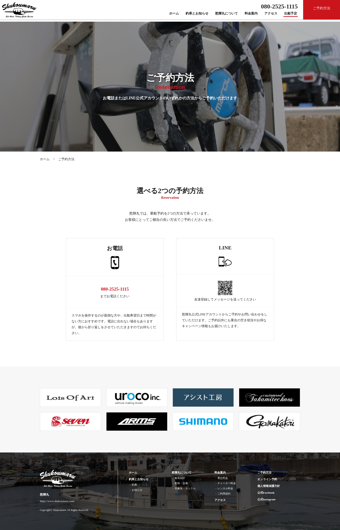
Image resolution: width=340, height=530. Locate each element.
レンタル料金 (225, 488)
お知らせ (137, 489)
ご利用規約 (223, 493)
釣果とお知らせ (197, 15)
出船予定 (290, 15)
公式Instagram (266, 499)
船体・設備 (181, 483)
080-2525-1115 (114, 289)
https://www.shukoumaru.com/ (57, 501)
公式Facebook (266, 492)
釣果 (134, 484)
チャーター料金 (226, 483)
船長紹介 (180, 478)
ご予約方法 (66, 159)
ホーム (174, 15)
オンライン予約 (267, 479)
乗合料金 (222, 478)
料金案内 (251, 15)
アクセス (270, 15)
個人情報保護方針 (268, 486)
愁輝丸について (226, 15)
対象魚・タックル (185, 488)
